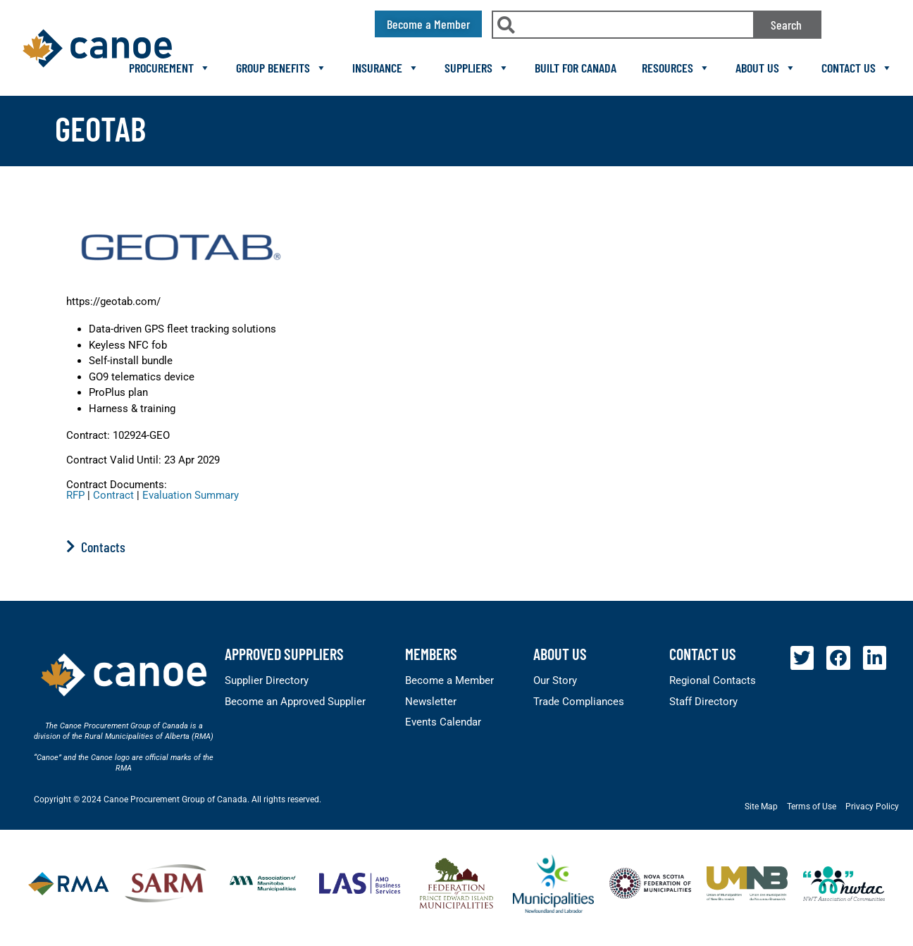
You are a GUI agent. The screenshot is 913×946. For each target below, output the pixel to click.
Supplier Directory (267, 680)
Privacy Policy (872, 806)
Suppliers (477, 67)
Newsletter (430, 701)
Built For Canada (575, 67)
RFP (75, 495)
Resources (676, 67)
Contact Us (857, 67)
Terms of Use (811, 806)
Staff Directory (703, 701)
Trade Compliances (578, 701)
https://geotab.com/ (113, 301)
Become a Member (449, 680)
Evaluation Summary (190, 495)
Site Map (761, 806)
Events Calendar (443, 722)
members (431, 654)
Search (786, 24)
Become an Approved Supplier (295, 701)
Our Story (555, 680)
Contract (113, 495)
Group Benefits (281, 67)
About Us (765, 67)
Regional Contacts (712, 680)
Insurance (385, 67)
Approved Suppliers (284, 654)
